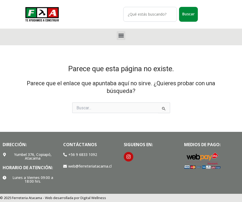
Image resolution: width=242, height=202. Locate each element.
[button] (121, 35)
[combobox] (150, 14)
